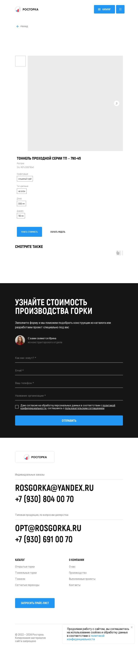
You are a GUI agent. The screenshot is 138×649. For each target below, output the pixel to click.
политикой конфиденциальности (85, 637)
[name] (69, 358)
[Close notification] (132, 627)
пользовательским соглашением (84, 408)
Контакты (74, 585)
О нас (72, 566)
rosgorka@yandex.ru (54, 487)
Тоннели (20, 578)
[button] (120, 9)
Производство (78, 572)
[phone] (69, 383)
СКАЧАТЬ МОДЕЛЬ (57, 231)
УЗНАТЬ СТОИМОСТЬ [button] (29, 231)
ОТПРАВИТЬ (69, 420)
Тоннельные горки (26, 572)
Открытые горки (25, 566)
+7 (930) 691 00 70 (44, 539)
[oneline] (69, 395)
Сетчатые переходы (27, 585)
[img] (26, 9)
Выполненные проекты (82, 578)
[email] (69, 370)
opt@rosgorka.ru (48, 527)
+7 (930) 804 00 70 (44, 498)
